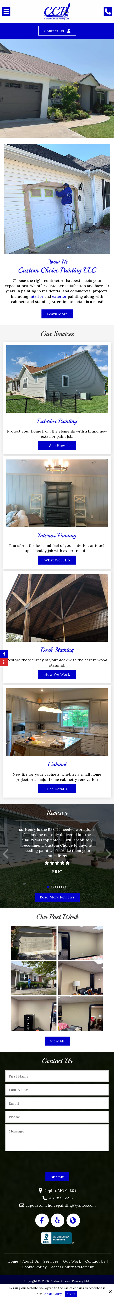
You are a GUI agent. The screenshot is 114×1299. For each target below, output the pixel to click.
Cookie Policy (52, 1294)
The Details (57, 788)
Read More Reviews (57, 897)
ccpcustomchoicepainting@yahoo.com (61, 1205)
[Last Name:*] (57, 1089)
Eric (57, 871)
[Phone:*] (57, 1117)
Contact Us (54, 30)
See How (57, 445)
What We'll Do (57, 560)
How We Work (57, 674)
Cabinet (57, 764)
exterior (59, 296)
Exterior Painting (57, 421)
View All (57, 1041)
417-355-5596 (61, 1198)
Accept (71, 1293)
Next (108, 856)
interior (36, 296)
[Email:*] (57, 1103)
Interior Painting (57, 535)
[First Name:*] (57, 1076)
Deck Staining (57, 650)
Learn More (57, 314)
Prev (6, 856)
